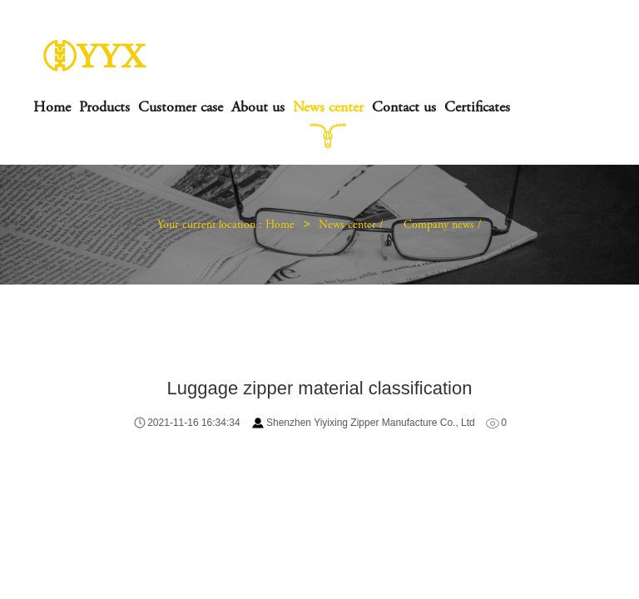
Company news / (443, 225)
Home (52, 108)
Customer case (180, 108)
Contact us (404, 108)
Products (104, 108)
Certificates (477, 108)
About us (258, 108)
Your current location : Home (226, 225)
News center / (353, 225)
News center (328, 108)
